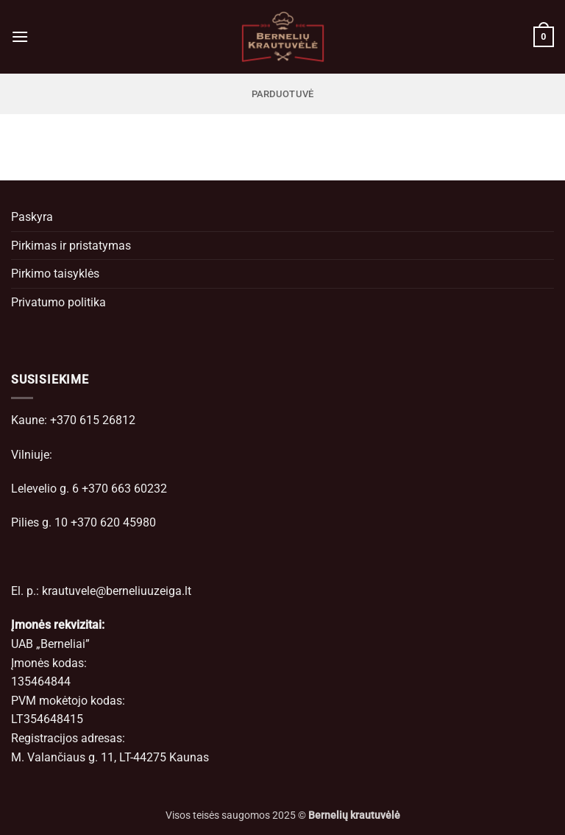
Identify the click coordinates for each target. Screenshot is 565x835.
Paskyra (32, 217)
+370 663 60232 (124, 489)
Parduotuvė (283, 93)
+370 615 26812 (92, 420)
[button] (20, 36)
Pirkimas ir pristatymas (71, 246)
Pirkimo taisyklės (55, 274)
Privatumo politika (58, 302)
